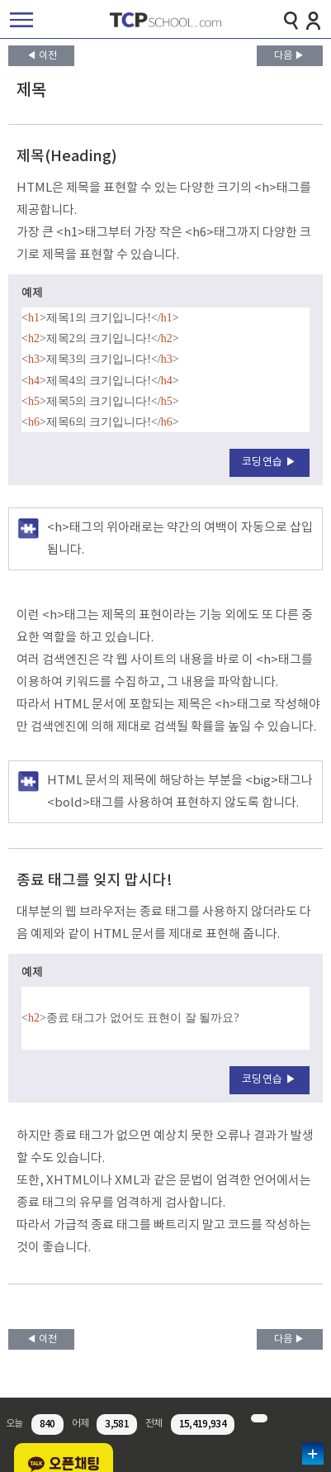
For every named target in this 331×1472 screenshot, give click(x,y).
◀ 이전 (41, 55)
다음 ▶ (289, 55)
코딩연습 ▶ (269, 462)
